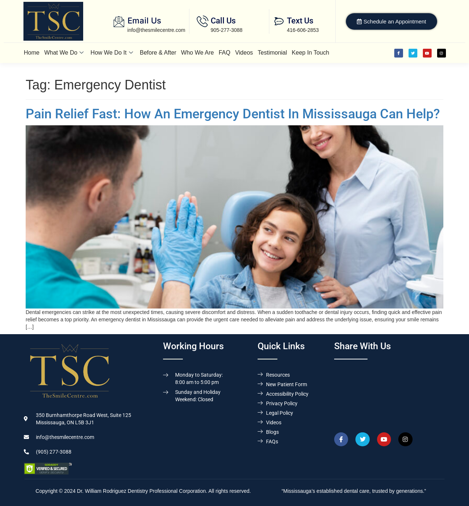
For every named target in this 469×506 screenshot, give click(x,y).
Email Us (144, 20)
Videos (244, 52)
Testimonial (272, 52)
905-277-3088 (227, 30)
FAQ (224, 52)
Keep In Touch (310, 52)
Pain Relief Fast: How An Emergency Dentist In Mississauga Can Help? (233, 114)
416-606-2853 (303, 30)
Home (32, 52)
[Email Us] (119, 21)
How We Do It (112, 52)
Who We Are (197, 52)
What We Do (64, 52)
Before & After (158, 52)
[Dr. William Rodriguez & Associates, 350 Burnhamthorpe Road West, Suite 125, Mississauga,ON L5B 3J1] (389, 393)
